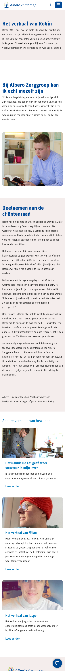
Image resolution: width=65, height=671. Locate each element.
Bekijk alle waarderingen (15, 402)
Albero (5, 397)
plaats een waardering (42, 402)
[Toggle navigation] (58, 5)
